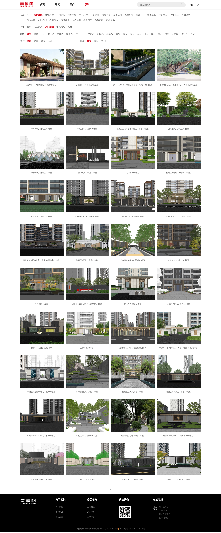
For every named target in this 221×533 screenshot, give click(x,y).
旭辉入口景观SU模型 (87, 480)
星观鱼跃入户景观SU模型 (133, 393)
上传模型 (91, 518)
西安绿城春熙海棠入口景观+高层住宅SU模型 (42, 261)
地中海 (185, 34)
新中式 (51, 34)
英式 (153, 34)
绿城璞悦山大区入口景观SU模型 (133, 349)
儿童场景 (129, 15)
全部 (29, 15)
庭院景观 (106, 15)
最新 (96, 42)
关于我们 (59, 508)
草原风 (91, 34)
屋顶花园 (117, 15)
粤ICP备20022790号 (108, 530)
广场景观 (95, 15)
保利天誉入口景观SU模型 (87, 130)
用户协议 (59, 513)
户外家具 (163, 15)
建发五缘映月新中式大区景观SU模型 (178, 437)
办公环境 (83, 15)
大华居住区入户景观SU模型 (179, 305)
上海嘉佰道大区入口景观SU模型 (178, 217)
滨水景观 (72, 15)
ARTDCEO (80, 34)
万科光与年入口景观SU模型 (179, 480)
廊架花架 (53, 20)
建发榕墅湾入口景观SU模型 (133, 437)
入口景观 (49, 27)
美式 (132, 34)
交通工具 (174, 15)
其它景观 (99, 20)
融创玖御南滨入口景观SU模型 (178, 393)
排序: (82, 42)
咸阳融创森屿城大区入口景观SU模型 (87, 305)
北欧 (167, 34)
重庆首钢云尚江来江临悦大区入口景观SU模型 (179, 86)
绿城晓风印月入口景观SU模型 (87, 217)
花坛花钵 (31, 20)
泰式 (160, 34)
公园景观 (60, 15)
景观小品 (110, 20)
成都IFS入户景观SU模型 (87, 174)
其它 (70, 27)
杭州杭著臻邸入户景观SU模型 (178, 174)
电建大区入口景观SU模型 (42, 480)
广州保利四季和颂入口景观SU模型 (41, 437)
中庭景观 (60, 27)
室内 (72, 4)
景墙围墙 (65, 20)
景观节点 (140, 15)
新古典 (69, 34)
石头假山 (76, 20)
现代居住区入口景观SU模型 (87, 261)
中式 (43, 34)
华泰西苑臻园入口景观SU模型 (133, 261)
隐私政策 (59, 518)
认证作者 (91, 513)
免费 (36, 42)
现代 (36, 34)
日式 (146, 34)
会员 (43, 42)
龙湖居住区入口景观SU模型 (133, 217)
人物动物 (185, 15)
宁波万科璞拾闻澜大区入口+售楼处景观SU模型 (179, 349)
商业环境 (49, 15)
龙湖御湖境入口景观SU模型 (87, 86)
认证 (50, 42)
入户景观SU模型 (133, 174)
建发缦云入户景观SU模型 (179, 261)
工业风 (110, 34)
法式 (139, 34)
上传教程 (91, 508)
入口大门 (42, 20)
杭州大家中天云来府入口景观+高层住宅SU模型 (133, 86)
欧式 (125, 34)
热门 (103, 42)
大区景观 (38, 27)
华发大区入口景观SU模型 (133, 480)
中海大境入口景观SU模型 (42, 130)
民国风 (100, 34)
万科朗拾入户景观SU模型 (42, 217)
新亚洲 (60, 34)
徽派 (118, 34)
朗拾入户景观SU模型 (133, 305)
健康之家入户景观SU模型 (179, 130)
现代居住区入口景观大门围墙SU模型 (41, 86)
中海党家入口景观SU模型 (87, 437)
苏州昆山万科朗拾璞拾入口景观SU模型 (133, 130)
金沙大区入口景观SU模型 (42, 174)
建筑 (57, 4)
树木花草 (151, 15)
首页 (42, 4)
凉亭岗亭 (87, 20)
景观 (87, 4)
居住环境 (38, 15)
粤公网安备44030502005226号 (132, 530)
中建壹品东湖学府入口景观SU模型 (41, 393)
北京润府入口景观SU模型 (42, 349)
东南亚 (175, 34)
